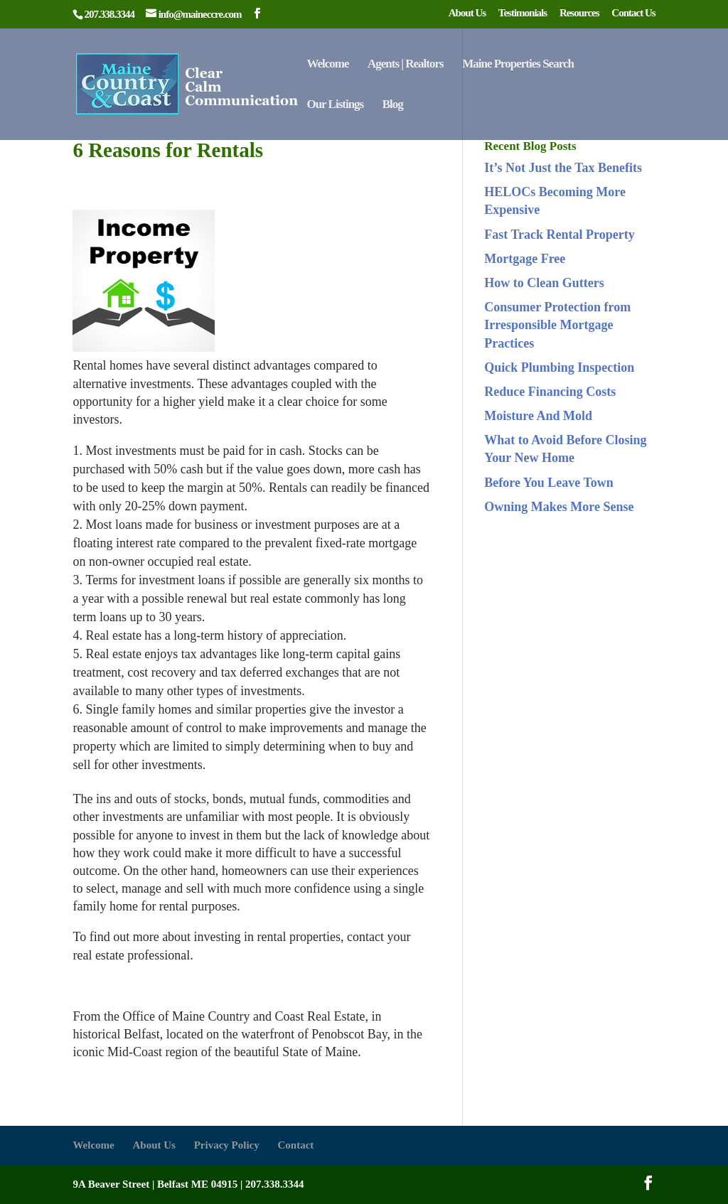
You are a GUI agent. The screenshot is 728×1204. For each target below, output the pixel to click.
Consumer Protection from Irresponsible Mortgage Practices (557, 325)
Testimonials (522, 13)
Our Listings (334, 105)
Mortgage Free (524, 259)
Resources (579, 13)
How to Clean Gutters (544, 283)
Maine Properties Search (518, 64)
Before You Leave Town (549, 482)
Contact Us (633, 13)
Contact (295, 1145)
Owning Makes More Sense (558, 507)
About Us (467, 13)
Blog (392, 105)
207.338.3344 (274, 1184)
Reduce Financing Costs (550, 392)
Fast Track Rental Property (559, 234)
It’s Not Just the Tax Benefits (563, 168)
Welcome (327, 64)
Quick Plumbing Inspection (559, 367)
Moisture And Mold (538, 416)
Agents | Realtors (406, 64)
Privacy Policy (226, 1145)
